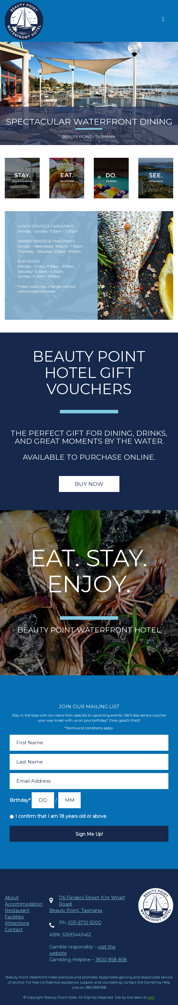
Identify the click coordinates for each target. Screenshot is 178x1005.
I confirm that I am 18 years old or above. (61, 816)
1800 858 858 (111, 960)
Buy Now (89, 484)
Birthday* (20, 800)
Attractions (17, 923)
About (12, 898)
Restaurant (17, 910)
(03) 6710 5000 (84, 922)
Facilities (14, 917)
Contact (14, 929)
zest (151, 997)
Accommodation (24, 904)
